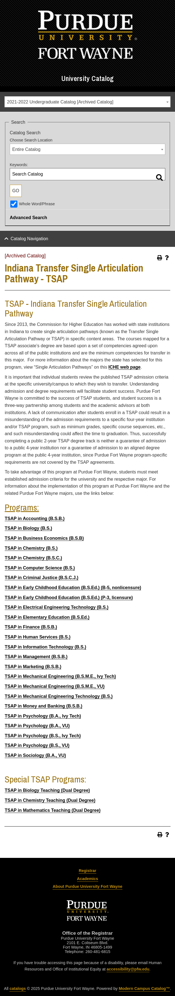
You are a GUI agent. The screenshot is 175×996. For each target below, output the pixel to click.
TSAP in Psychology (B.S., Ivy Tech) (43, 735)
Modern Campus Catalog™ (144, 988)
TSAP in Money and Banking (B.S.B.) (43, 706)
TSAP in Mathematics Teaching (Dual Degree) (52, 810)
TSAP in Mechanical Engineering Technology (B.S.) (59, 696)
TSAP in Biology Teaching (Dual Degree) (47, 790)
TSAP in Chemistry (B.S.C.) (33, 558)
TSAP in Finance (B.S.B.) (31, 627)
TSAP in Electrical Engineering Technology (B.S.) (57, 607)
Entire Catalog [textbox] (26, 149)
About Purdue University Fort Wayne (87, 886)
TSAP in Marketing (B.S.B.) (33, 666)
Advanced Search (28, 217)
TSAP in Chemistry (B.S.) (31, 548)
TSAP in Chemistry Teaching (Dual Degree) (50, 800)
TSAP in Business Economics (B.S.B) (44, 538)
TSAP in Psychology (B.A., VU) (37, 725)
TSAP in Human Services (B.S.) (37, 637)
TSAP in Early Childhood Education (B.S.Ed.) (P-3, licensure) (69, 597)
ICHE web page (125, 367)
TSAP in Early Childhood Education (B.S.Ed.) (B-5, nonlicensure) (73, 587)
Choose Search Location (31, 140)
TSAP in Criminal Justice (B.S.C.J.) (41, 577)
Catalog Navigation (29, 238)
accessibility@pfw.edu (128, 969)
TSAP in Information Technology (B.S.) (45, 647)
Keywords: (19, 165)
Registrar (87, 870)
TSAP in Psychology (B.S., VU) (37, 745)
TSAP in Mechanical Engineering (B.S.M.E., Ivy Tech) (60, 676)
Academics (87, 878)
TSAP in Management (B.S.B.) (36, 656)
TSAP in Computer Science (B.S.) (40, 568)
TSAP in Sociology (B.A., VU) (35, 755)
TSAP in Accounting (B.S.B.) (35, 518)
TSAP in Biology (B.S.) (28, 528)
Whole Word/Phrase (37, 204)
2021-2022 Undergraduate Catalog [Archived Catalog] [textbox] (60, 102)
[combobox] (87, 101)
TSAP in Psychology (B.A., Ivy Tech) (43, 716)
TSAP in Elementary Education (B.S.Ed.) (47, 617)
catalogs (17, 988)
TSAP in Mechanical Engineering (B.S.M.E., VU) (55, 686)
